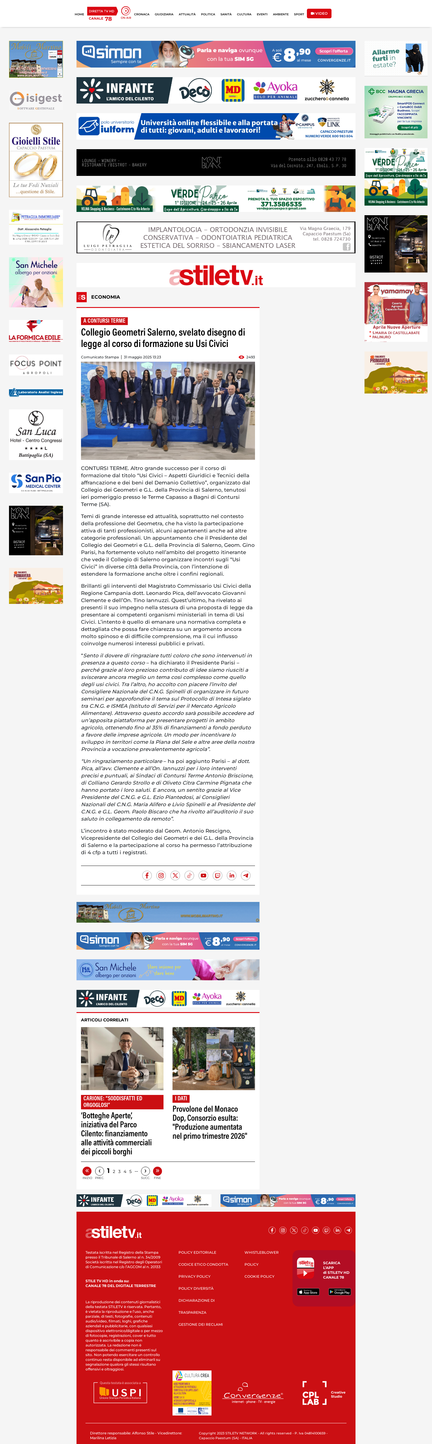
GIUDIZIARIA (164, 14)
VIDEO (319, 13)
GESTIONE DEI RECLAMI (200, 1324)
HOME (79, 14)
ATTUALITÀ (187, 14)
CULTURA (244, 14)
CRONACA (141, 14)
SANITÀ (226, 14)
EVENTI (262, 14)
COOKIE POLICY (259, 1276)
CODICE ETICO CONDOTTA (203, 1264)
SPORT (299, 14)
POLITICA (208, 14)
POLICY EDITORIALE (197, 1252)
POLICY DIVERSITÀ (196, 1288)
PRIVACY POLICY (194, 1276)
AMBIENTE (281, 14)
